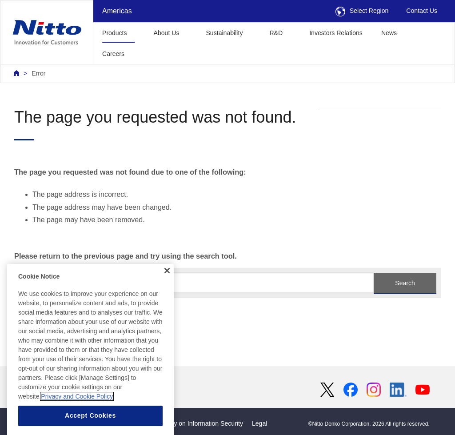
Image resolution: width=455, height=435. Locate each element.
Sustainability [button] (224, 32)
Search (405, 283)
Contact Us (421, 10)
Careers (113, 53)
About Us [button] (167, 32)
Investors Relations (336, 32)
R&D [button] (276, 32)
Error (38, 73)
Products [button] (114, 32)
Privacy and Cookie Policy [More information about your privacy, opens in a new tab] (77, 414)
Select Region (362, 10)
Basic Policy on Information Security (193, 423)
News (389, 32)
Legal (259, 423)
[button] (147, 53)
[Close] (167, 288)
